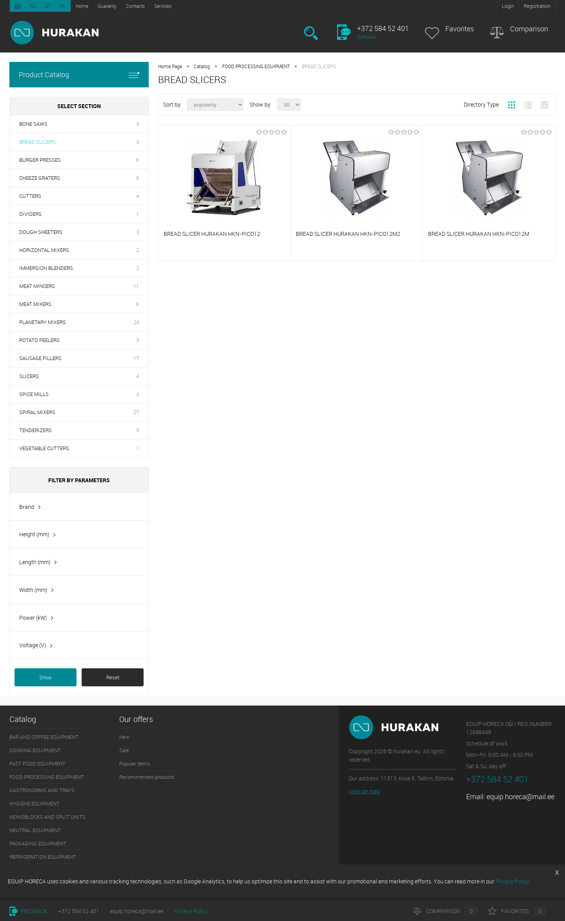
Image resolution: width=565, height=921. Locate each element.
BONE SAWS (33, 123)
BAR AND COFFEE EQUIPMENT (43, 736)
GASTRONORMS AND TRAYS (42, 790)
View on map (364, 791)
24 (136, 322)
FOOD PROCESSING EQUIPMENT (256, 66)
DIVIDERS (30, 213)
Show (45, 677)
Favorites (459, 29)
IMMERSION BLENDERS (46, 267)
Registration (537, 5)
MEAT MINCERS (37, 286)
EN (17, 6)
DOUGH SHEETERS (40, 231)
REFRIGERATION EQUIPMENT (42, 856)
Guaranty (107, 6)
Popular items (134, 763)
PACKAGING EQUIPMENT (37, 843)
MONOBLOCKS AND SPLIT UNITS (47, 816)
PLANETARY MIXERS (42, 322)
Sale (124, 750)
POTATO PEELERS (39, 340)
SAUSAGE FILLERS (40, 358)
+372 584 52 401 (78, 911)
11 (136, 286)
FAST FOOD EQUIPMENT (37, 763)
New (124, 736)
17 (136, 358)
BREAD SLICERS (37, 141)
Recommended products (147, 776)
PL (63, 6)
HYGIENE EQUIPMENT (34, 803)
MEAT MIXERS (35, 304)
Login (508, 5)
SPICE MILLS (34, 394)
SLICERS (29, 376)
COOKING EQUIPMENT (35, 750)
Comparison (529, 29)
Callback (366, 36)
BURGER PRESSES (40, 159)
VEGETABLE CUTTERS (44, 448)
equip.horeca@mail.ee (520, 796)
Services (162, 6)
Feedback (28, 911)
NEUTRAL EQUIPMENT (35, 830)
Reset (112, 677)
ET (48, 6)
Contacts (135, 6)
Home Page (170, 66)
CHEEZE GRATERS (39, 177)
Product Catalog (79, 74)
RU (33, 6)
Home (82, 6)
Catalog (202, 66)
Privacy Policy (191, 911)
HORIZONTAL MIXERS (44, 249)
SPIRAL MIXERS (37, 412)
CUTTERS (30, 195)
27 (136, 412)
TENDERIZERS (35, 430)
